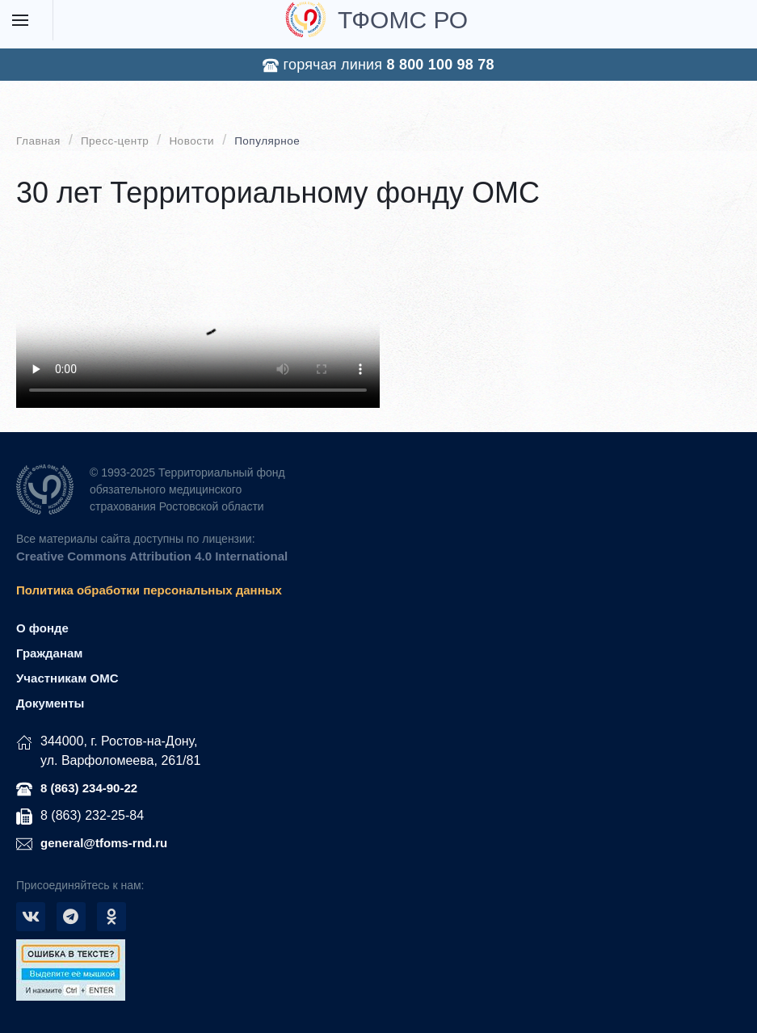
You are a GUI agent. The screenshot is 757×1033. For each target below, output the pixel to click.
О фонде (42, 628)
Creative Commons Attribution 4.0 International (152, 556)
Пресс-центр (115, 141)
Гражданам (49, 653)
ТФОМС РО (376, 19)
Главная (38, 141)
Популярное (267, 141)
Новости (191, 141)
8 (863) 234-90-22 (88, 788)
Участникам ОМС (67, 678)
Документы (50, 703)
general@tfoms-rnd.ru (103, 843)
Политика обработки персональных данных (149, 590)
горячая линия (378, 65)
